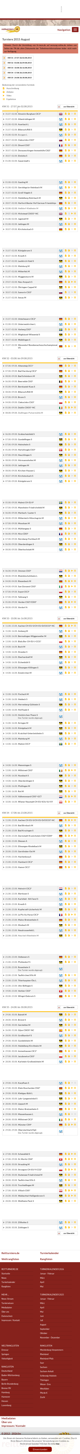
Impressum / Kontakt (11, 1320)
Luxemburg (6, 1405)
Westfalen (44, 1388)
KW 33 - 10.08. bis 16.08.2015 (20, 68)
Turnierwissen (8, 1303)
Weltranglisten (10, 1259)
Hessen (5, 1401)
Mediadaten (7, 1307)
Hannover (6, 1396)
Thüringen (44, 1380)
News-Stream (8, 1299)
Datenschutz (7, 1316)
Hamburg (6, 1392)
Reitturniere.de (10, 1253)
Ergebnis (74, 113)
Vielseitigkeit (7, 1358)
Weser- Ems (45, 1384)
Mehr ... (5, 1294)
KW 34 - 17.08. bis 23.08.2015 (20, 73)
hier (58, 1443)
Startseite (6, 1273)
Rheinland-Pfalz (46, 1358)
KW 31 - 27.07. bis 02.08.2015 (20, 58)
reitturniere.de (10, 1269)
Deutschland (7, 1371)
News (4, 1278)
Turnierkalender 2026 (52, 1269)
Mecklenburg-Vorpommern (51, 1350)
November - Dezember (50, 1337)
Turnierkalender (49, 1253)
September (45, 1329)
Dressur (5, 1350)
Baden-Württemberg (11, 1375)
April (42, 1282)
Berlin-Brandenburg (10, 1383)
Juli (41, 1320)
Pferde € (43, 1393)
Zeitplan (69, 113)
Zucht (42, 1397)
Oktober (43, 1333)
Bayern (5, 1379)
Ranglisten (46, 1259)
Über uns (5, 1311)
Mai (41, 1286)
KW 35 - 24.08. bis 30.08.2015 (20, 77)
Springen (5, 1354)
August (43, 1324)
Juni (42, 1316)
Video (72, 113)
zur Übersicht (68, 106)
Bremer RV (6, 1388)
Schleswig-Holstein (48, 1375)
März (42, 1278)
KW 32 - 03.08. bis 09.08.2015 (20, 63)
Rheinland (44, 1354)
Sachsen (43, 1367)
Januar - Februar (47, 1273)
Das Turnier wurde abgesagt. (30, 718)
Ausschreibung (65, 113)
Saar (42, 1362)
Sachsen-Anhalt (47, 1371)
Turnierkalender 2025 (52, 1294)
